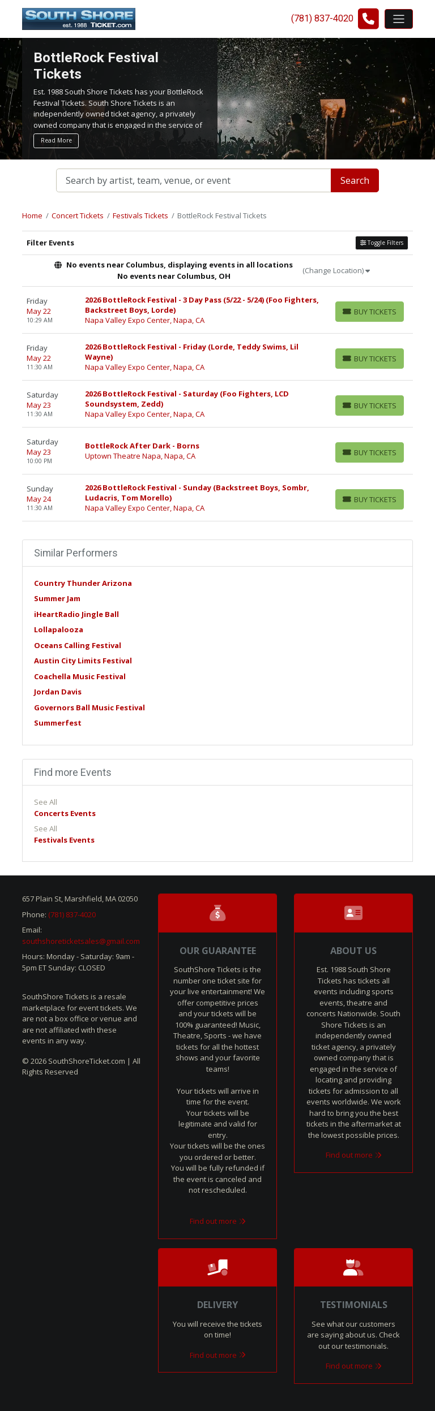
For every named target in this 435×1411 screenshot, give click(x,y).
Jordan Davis (58, 692)
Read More (56, 140)
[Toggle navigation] (399, 18)
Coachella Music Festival (80, 676)
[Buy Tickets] (369, 311)
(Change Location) (336, 270)
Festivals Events (64, 840)
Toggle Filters (381, 243)
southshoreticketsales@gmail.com (81, 941)
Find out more (218, 1221)
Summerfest (58, 723)
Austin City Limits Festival (83, 660)
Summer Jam (57, 598)
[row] (217, 310)
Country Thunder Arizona (83, 583)
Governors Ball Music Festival (89, 707)
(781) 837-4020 (72, 914)
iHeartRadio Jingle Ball (76, 614)
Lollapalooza (58, 629)
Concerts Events (65, 813)
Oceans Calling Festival (77, 645)
